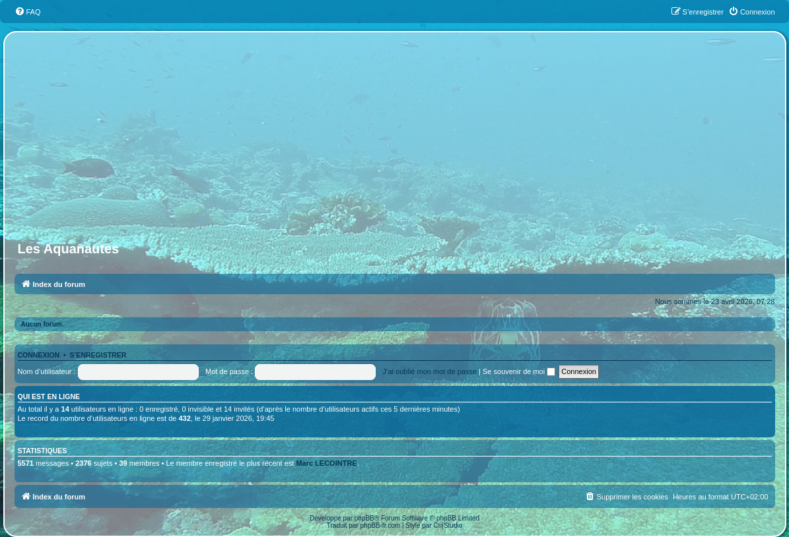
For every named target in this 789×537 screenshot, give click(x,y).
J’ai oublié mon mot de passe (430, 371)
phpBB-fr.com (380, 525)
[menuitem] (28, 12)
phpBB (364, 518)
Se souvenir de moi (519, 371)
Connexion (39, 355)
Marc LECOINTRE (326, 463)
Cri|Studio (448, 525)
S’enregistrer (97, 355)
